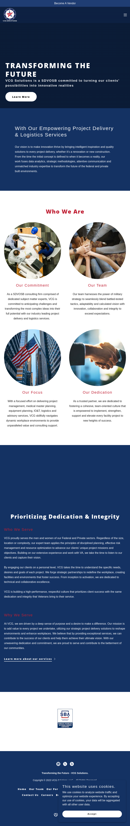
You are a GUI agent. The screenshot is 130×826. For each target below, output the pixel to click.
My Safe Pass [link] (102, 789)
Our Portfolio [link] (56, 789)
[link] (10, 15)
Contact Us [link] (30, 795)
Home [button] (22, 789)
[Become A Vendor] (65, 3)
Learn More (21, 96)
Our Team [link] (36, 789)
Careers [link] (47, 795)
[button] (125, 14)
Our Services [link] (80, 789)
